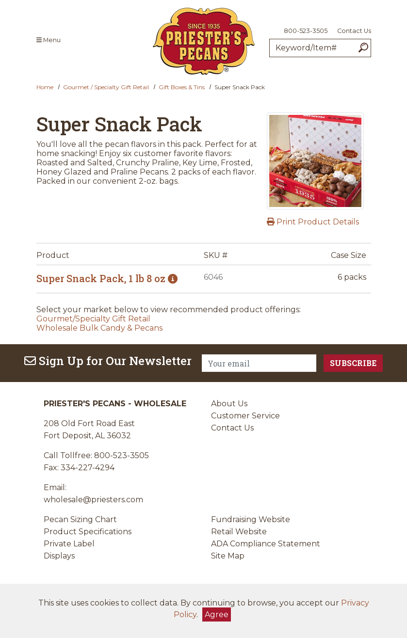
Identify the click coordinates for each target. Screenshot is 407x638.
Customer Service (245, 415)
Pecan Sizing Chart (80, 519)
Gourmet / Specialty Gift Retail (106, 87)
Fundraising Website (250, 519)
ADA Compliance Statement (265, 543)
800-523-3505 (305, 30)
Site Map (227, 555)
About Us (229, 403)
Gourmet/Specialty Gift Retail (93, 318)
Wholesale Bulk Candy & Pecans (99, 328)
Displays (59, 555)
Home (44, 87)
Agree (216, 614)
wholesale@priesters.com (93, 499)
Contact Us (354, 30)
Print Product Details (313, 221)
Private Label (69, 543)
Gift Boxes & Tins (182, 87)
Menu (48, 40)
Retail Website (239, 531)
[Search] (363, 47)
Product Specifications (87, 531)
